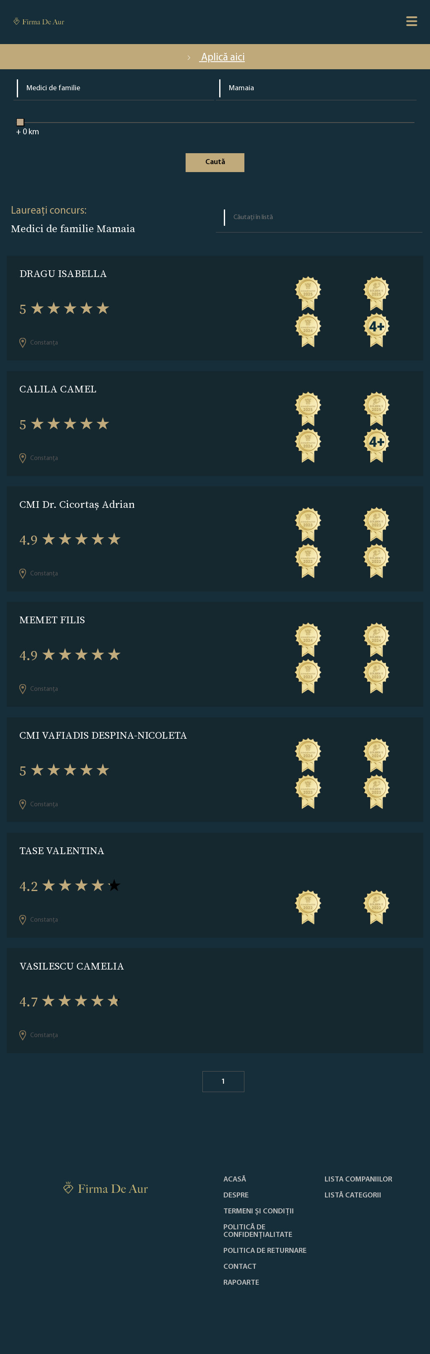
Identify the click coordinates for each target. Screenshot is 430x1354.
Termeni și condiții (258, 1211)
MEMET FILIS (52, 619)
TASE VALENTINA (62, 850)
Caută (215, 162)
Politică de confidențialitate (257, 1231)
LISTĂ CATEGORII (353, 1196)
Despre (236, 1196)
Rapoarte (241, 1283)
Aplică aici (215, 57)
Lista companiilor (358, 1180)
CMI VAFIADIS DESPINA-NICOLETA (103, 735)
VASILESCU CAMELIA (71, 966)
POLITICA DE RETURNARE (265, 1251)
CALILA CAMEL (58, 389)
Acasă (234, 1180)
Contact (240, 1267)
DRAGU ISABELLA (63, 273)
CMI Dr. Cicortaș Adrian (77, 504)
